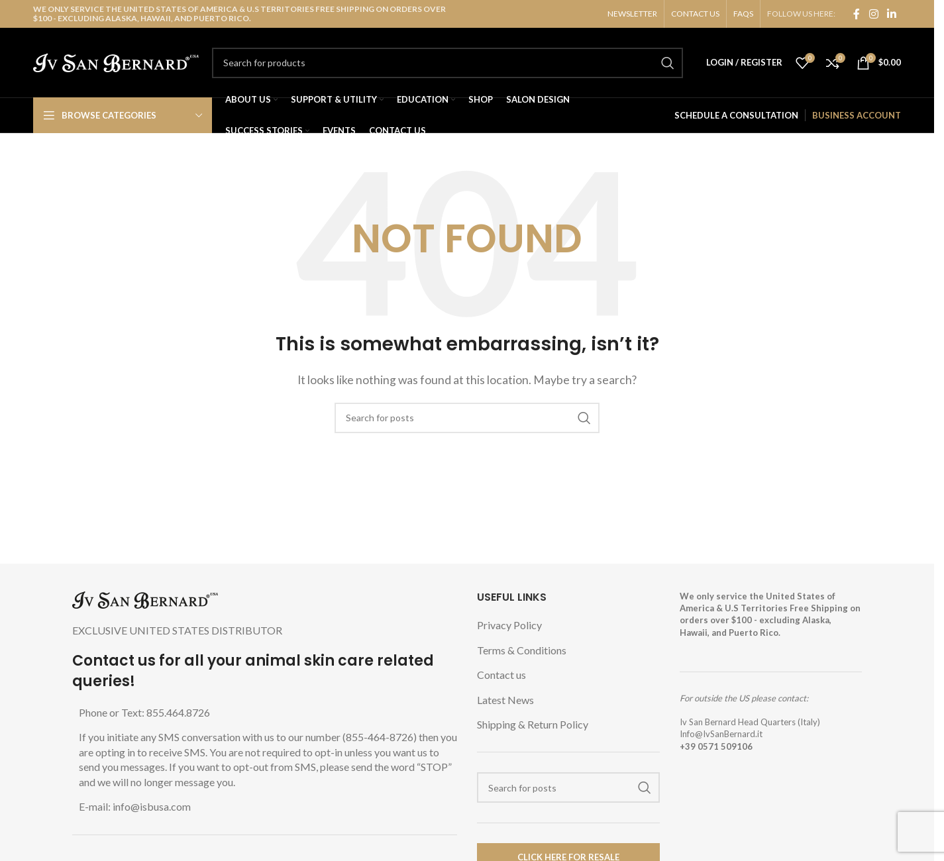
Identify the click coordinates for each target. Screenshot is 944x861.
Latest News (505, 699)
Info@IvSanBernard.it (721, 734)
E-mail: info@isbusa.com (135, 806)
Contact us (501, 674)
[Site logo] (116, 61)
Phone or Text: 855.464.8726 (144, 712)
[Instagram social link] (873, 14)
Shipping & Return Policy (532, 724)
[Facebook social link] (857, 14)
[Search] (447, 63)
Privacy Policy (509, 625)
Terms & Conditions (521, 650)
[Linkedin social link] (891, 14)
